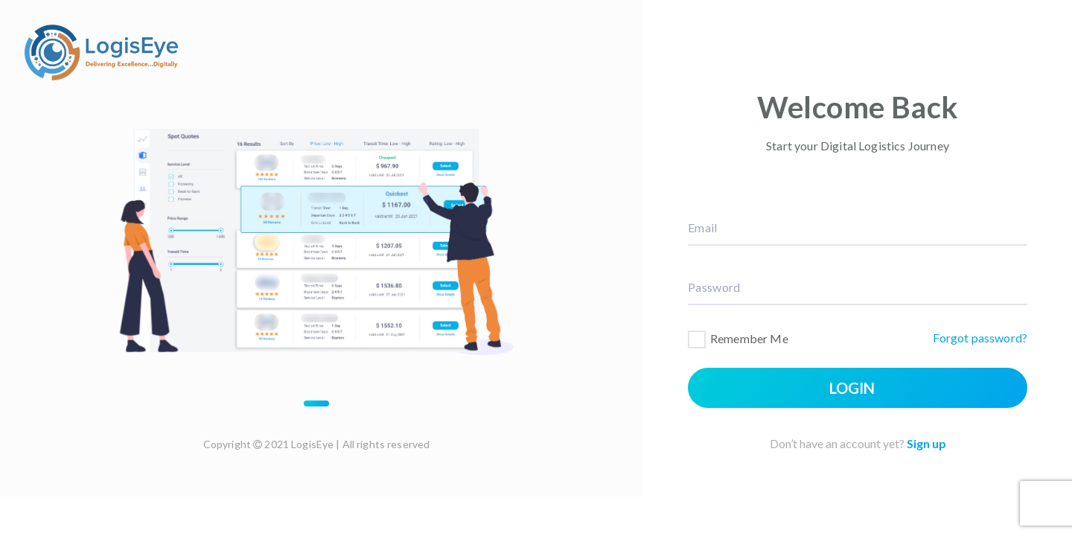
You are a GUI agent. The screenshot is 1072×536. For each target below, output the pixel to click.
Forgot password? (980, 338)
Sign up (926, 443)
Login (852, 388)
